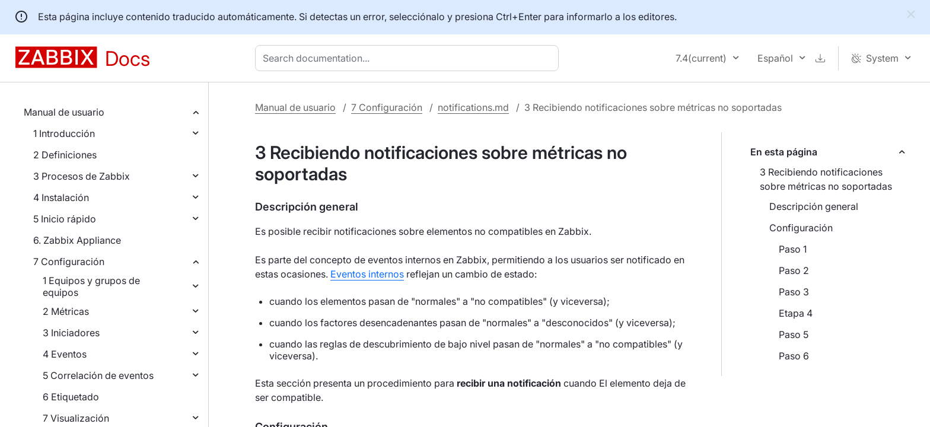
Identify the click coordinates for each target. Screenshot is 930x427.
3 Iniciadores (71, 333)
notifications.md (473, 107)
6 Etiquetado (71, 397)
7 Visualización (76, 418)
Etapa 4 (796, 313)
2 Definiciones (65, 155)
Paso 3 (794, 292)
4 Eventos (65, 354)
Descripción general (813, 206)
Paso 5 (793, 334)
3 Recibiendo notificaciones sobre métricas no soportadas (826, 179)
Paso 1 (793, 249)
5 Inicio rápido (64, 219)
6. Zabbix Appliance (77, 240)
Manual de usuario (64, 112)
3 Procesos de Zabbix (81, 176)
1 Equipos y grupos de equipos (91, 286)
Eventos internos (367, 274)
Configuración (801, 228)
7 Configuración (68, 261)
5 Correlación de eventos (98, 375)
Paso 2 (794, 270)
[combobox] (409, 58)
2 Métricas (66, 311)
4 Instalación (61, 197)
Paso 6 (794, 356)
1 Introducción (64, 133)
